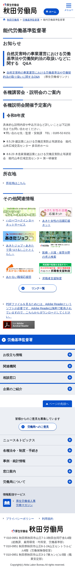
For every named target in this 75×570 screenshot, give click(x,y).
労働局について (37, 481)
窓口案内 (37, 471)
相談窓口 (37, 377)
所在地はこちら (16, 183)
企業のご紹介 (37, 389)
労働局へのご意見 (38, 426)
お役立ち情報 (37, 354)
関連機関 (37, 366)
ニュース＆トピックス (37, 440)
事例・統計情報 (37, 461)
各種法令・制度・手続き (37, 450)
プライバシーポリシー (20, 518)
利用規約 (47, 518)
